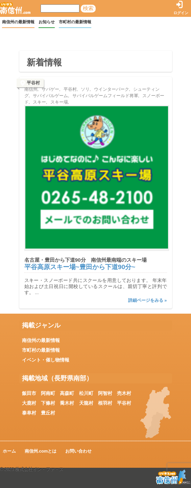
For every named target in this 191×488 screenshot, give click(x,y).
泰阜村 (29, 412)
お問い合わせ (78, 451)
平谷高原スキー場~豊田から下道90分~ (80, 266)
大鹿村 (29, 403)
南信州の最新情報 (18, 22)
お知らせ (47, 22)
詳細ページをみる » (147, 300)
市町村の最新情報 (75, 22)
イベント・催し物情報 (45, 360)
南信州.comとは (41, 451)
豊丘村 (48, 412)
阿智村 (105, 393)
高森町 (67, 393)
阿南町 (48, 393)
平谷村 (124, 403)
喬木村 (67, 403)
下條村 (48, 403)
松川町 (86, 393)
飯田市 (29, 393)
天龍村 (86, 403)
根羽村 (105, 403)
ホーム (9, 451)
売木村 (124, 393)
